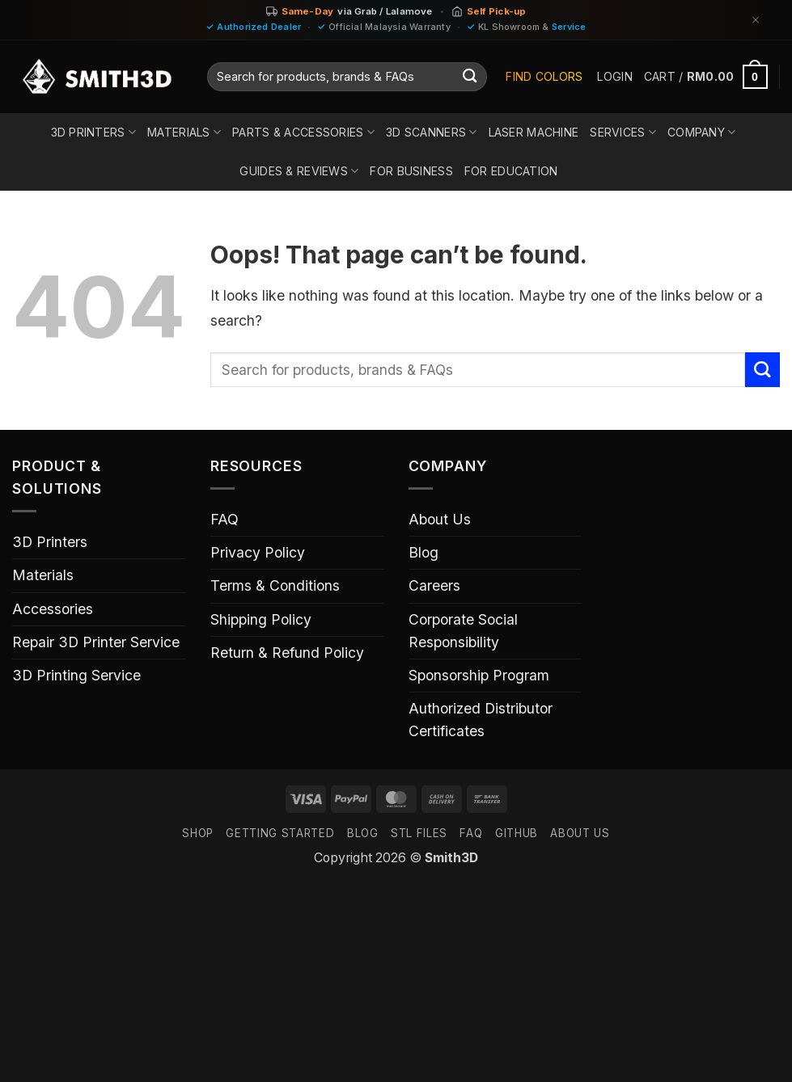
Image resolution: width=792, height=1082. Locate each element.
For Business (411, 171)
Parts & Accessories (303, 132)
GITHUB (516, 833)
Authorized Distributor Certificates (481, 719)
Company (701, 132)
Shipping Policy (260, 619)
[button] (614, 76)
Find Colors (544, 76)
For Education (511, 171)
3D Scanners (431, 132)
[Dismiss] (755, 19)
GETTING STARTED (280, 833)
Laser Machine (534, 132)
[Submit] (470, 77)
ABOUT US (579, 833)
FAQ (224, 519)
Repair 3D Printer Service (96, 642)
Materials (184, 132)
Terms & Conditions (275, 585)
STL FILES (419, 833)
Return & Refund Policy (287, 652)
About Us (440, 519)
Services (623, 132)
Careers (434, 585)
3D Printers (94, 132)
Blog (423, 552)
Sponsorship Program (479, 675)
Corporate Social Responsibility (463, 630)
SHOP (198, 833)
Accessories (52, 608)
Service (569, 26)
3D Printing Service (76, 675)
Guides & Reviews (298, 171)
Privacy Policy (257, 552)
